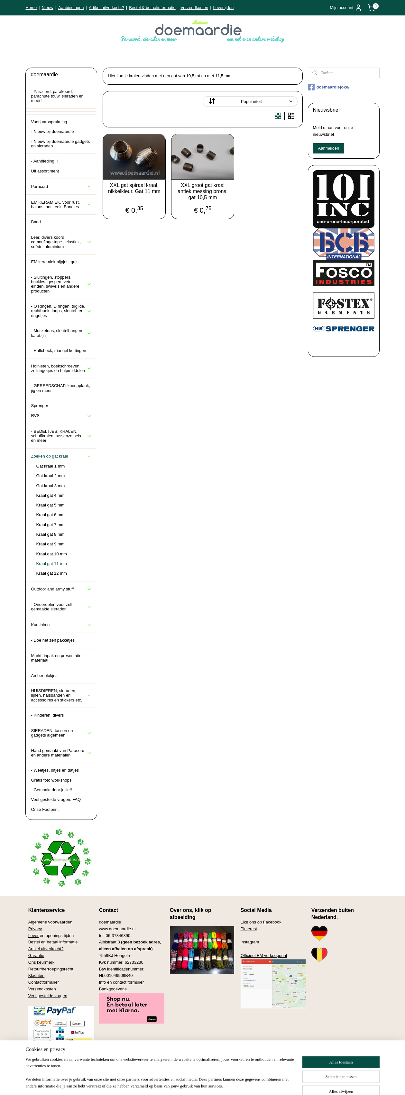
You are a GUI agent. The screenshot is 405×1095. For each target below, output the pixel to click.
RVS (61, 415)
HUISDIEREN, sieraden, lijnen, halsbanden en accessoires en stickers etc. (61, 695)
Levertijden (223, 7)
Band (36, 221)
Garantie (36, 955)
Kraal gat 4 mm (50, 495)
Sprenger (39, 405)
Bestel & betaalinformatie (152, 7)
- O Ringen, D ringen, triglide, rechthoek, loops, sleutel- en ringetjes (61, 311)
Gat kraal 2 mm (50, 475)
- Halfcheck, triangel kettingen (58, 350)
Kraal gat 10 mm (51, 554)
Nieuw (47, 7)
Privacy (35, 928)
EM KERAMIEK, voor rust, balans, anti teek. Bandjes (61, 204)
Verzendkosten (194, 7)
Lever (33, 935)
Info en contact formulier (121, 982)
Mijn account (346, 8)
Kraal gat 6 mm (50, 514)
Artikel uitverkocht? (106, 7)
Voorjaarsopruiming (49, 121)
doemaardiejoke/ (329, 87)
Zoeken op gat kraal (61, 456)
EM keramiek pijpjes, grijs (54, 261)
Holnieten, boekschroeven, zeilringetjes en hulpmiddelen (61, 368)
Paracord (61, 186)
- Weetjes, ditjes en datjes (55, 770)
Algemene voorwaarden (50, 922)
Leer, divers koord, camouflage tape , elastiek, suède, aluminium (61, 242)
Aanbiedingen (71, 7)
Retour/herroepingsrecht (50, 969)
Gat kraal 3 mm (50, 485)
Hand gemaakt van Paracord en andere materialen (61, 752)
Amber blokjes (44, 675)
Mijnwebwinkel (263, 1083)
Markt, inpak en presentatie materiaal (56, 658)
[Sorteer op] (250, 102)
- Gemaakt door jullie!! (51, 789)
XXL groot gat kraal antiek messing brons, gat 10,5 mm (203, 191)
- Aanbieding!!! (44, 161)
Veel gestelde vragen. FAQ (56, 799)
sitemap (181, 1083)
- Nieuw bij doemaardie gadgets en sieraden (60, 143)
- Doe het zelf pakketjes (53, 640)
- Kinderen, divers (47, 715)
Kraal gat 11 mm (51, 563)
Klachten (36, 975)
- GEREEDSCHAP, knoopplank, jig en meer (60, 388)
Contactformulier (43, 982)
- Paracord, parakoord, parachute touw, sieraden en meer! (57, 96)
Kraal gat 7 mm (50, 524)
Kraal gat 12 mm (51, 573)
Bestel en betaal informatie (53, 942)
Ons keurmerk (41, 962)
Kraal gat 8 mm (50, 534)
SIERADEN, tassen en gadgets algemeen (61, 733)
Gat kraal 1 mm (50, 466)
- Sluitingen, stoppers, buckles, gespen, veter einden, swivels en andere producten (61, 284)
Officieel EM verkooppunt (264, 955)
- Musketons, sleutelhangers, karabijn (61, 333)
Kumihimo (61, 624)
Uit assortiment (45, 171)
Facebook (272, 922)
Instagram (250, 942)
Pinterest (249, 928)
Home (31, 7)
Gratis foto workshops (51, 780)
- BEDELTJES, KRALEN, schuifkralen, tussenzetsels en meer (61, 436)
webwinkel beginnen (214, 1083)
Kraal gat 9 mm (50, 544)
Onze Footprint (45, 809)
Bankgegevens (113, 989)
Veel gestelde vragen (47, 995)
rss (192, 1083)
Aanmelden (328, 148)
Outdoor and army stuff (61, 589)
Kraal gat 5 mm (50, 505)
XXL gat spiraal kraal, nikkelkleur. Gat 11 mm (134, 188)
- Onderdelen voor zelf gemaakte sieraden (61, 606)
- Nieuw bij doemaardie (52, 131)
